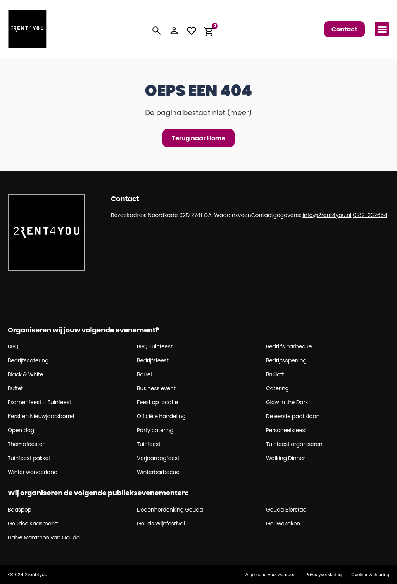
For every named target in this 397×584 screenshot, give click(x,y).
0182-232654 (370, 215)
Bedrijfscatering (28, 360)
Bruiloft (275, 374)
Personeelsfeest (286, 430)
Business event (156, 388)
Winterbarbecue (158, 472)
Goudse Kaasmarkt (33, 523)
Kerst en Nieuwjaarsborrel (41, 416)
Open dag (21, 430)
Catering (277, 388)
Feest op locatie (157, 402)
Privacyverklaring (323, 574)
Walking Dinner (285, 458)
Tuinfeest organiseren (294, 444)
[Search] (156, 30)
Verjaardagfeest (158, 458)
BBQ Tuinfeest (155, 346)
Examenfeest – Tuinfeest (39, 402)
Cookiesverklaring (370, 574)
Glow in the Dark (287, 402)
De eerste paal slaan (292, 416)
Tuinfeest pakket (29, 458)
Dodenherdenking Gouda (170, 509)
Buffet (15, 388)
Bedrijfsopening (286, 360)
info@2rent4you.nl (326, 215)
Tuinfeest (149, 444)
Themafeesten (27, 444)
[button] (382, 29)
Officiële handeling (161, 416)
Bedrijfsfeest (153, 360)
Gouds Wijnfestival (161, 523)
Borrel (144, 374)
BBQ (13, 346)
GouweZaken (283, 523)
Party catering (155, 430)
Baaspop (19, 509)
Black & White (25, 374)
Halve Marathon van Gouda (44, 537)
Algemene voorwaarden (270, 574)
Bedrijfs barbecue (289, 346)
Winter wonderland (32, 472)
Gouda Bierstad (286, 509)
